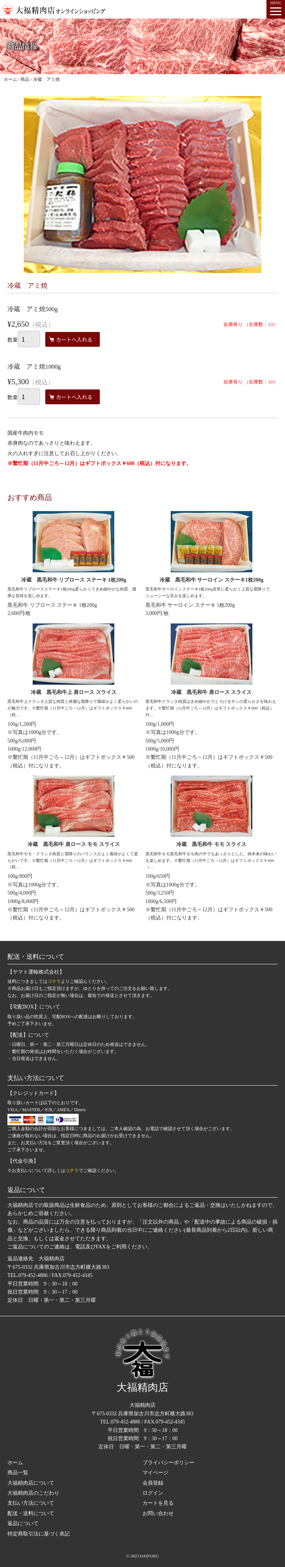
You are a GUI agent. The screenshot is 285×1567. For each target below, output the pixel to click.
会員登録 (152, 1483)
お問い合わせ (158, 1513)
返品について (23, 1523)
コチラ (54, 981)
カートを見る (158, 1503)
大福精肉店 (142, 1360)
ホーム (15, 1462)
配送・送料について (30, 1513)
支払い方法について (30, 1503)
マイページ (155, 1472)
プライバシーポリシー (168, 1462)
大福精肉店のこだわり (33, 1493)
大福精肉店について (30, 1483)
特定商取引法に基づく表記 (38, 1534)
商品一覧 (17, 1472)
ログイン (152, 1493)
